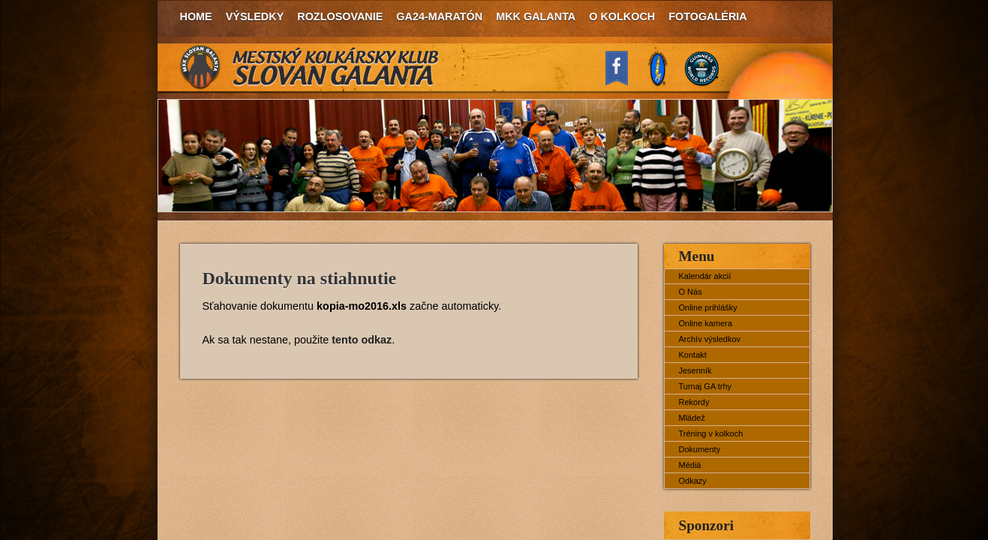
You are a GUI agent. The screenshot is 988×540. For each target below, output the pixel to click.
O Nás (690, 291)
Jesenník (695, 370)
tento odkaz (362, 340)
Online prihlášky (708, 307)
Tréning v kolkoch (711, 433)
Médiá (690, 465)
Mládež (692, 417)
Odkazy (693, 480)
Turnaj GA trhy (705, 386)
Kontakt (693, 354)
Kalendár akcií (705, 276)
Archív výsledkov (710, 339)
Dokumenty (700, 449)
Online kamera (706, 323)
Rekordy (694, 402)
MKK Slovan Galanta (310, 68)
